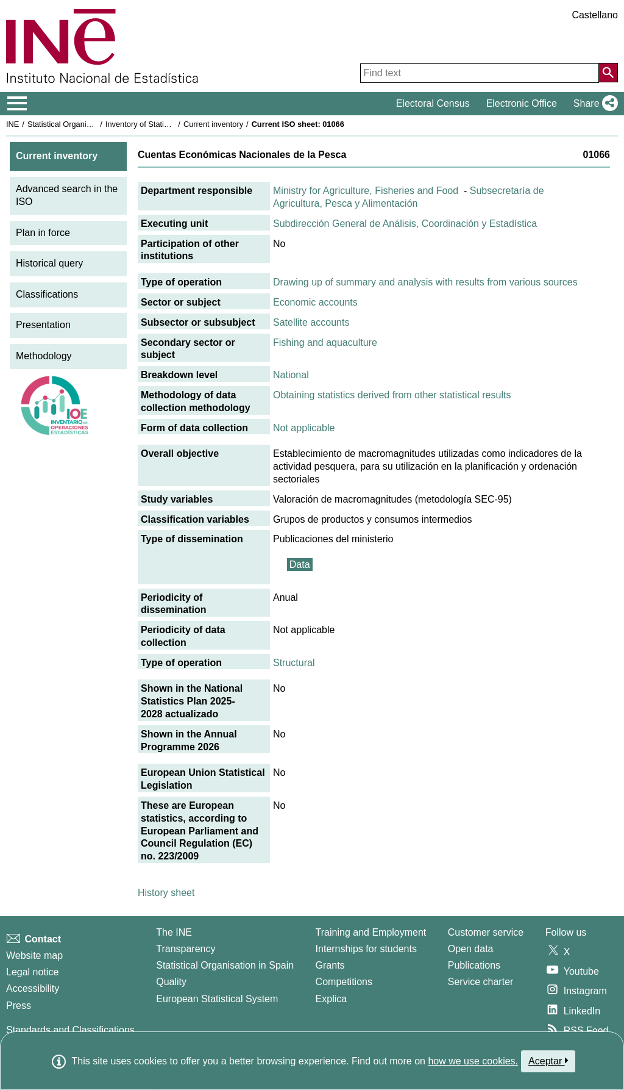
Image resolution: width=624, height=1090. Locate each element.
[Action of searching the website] (608, 72)
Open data (471, 949)
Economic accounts (315, 302)
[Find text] (479, 73)
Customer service (485, 932)
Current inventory (213, 124)
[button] (593, 104)
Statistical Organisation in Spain (82, 124)
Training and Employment (371, 932)
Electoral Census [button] (433, 103)
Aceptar (548, 1060)
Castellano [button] (595, 15)
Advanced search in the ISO (67, 195)
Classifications (47, 294)
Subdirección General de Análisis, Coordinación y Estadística (405, 223)
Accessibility (32, 988)
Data (299, 564)
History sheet (166, 892)
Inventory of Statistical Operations (163, 124)
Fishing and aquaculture (325, 342)
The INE (174, 932)
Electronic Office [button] (521, 103)
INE (12, 124)
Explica (331, 999)
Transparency (185, 949)
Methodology (44, 356)
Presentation (43, 325)
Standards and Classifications (70, 1030)
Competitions (344, 982)
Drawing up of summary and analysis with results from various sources (425, 282)
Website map (34, 955)
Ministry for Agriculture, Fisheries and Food (365, 190)
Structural (293, 663)
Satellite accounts (311, 322)
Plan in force (43, 233)
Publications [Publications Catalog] (474, 965)
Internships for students (366, 949)
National (291, 375)
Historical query (49, 263)
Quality (171, 982)
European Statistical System (217, 999)
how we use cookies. (473, 1061)
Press (18, 1005)
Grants (330, 965)
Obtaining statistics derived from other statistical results (392, 395)
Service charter (481, 982)
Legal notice (32, 972)
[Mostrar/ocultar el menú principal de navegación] (17, 104)
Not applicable (304, 428)
